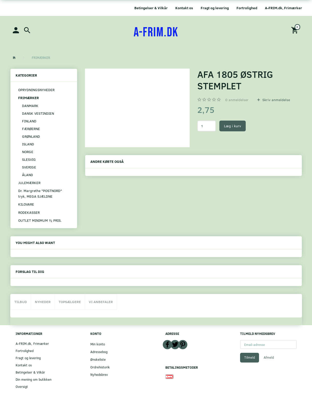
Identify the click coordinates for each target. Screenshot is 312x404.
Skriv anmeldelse (275, 99)
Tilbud (20, 301)
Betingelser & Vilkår (151, 7)
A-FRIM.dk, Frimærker (283, 7)
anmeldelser (237, 99)
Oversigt (22, 386)
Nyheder (43, 301)
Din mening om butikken (33, 379)
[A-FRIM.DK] (156, 32)
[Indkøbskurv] (295, 30)
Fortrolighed (246, 7)
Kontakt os (184, 7)
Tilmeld (249, 357)
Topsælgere (70, 301)
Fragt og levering (215, 7)
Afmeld (269, 357)
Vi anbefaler (101, 301)
